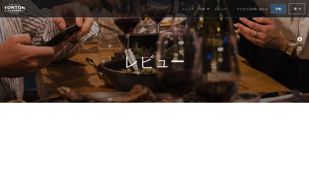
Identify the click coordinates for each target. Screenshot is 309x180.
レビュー (221, 9)
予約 (278, 9)
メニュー (188, 9)
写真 (204, 9)
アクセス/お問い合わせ (252, 9)
